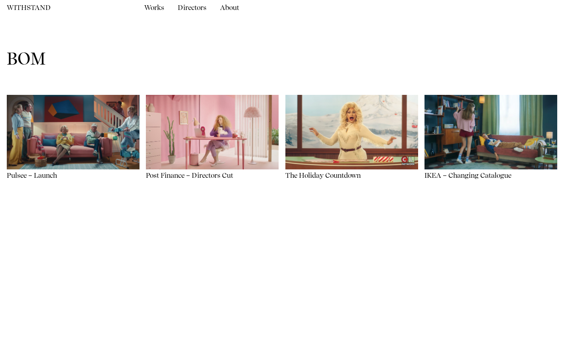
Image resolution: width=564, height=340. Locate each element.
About (229, 8)
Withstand (29, 8)
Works (154, 8)
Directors (192, 8)
